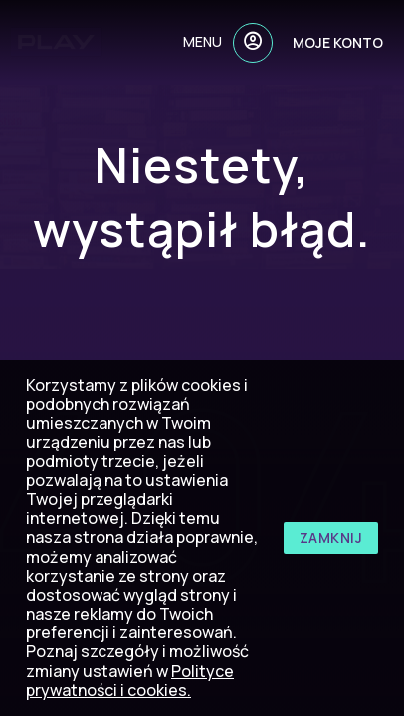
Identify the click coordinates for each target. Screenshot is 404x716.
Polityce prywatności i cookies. (130, 680)
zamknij (331, 537)
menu (202, 41)
